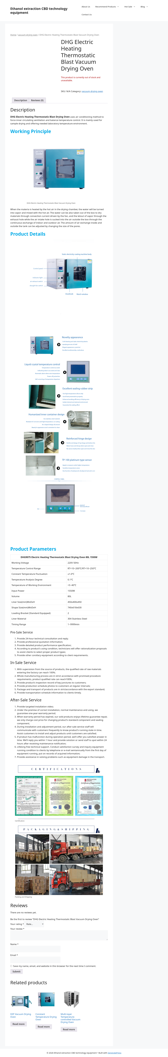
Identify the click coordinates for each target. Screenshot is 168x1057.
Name (14, 944)
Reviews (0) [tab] (37, 100)
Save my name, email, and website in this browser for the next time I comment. (54, 966)
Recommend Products (108, 7)
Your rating (17, 924)
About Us (86, 6)
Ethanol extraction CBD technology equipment (38, 10)
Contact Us (87, 14)
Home (13, 34)
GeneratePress (114, 1052)
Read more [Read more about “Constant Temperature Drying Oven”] (44, 1026)
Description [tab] (20, 100)
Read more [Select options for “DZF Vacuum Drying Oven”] (19, 1024)
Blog (146, 7)
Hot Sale (131, 7)
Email (14, 955)
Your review (17, 928)
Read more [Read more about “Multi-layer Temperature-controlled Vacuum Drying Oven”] (69, 1029)
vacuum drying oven (28, 34)
